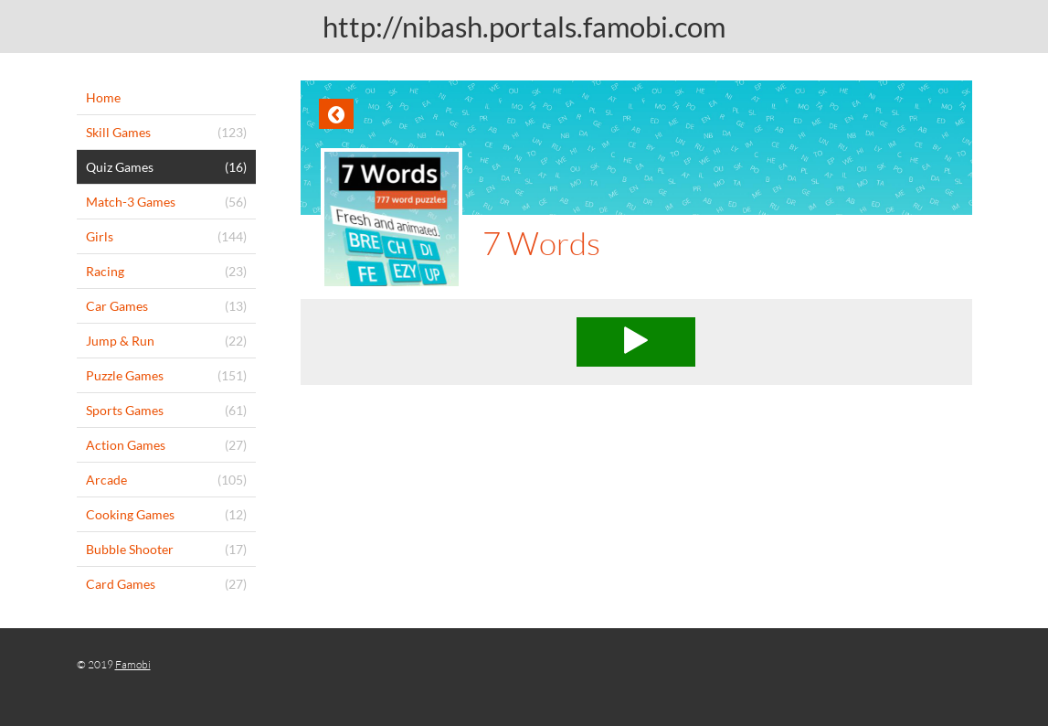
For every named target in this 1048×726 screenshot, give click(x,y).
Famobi (133, 664)
